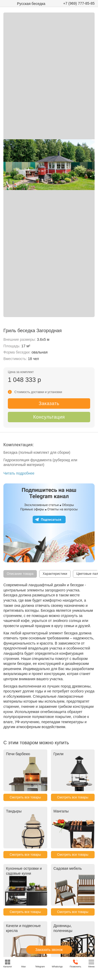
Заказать (49, 403)
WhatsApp (57, 963)
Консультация (49, 417)
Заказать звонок (49, 950)
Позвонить (75, 963)
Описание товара (20, 574)
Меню (91, 963)
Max (23, 963)
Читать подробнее (18, 473)
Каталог (7, 963)
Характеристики (55, 574)
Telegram (40, 963)
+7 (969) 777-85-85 (79, 3)
